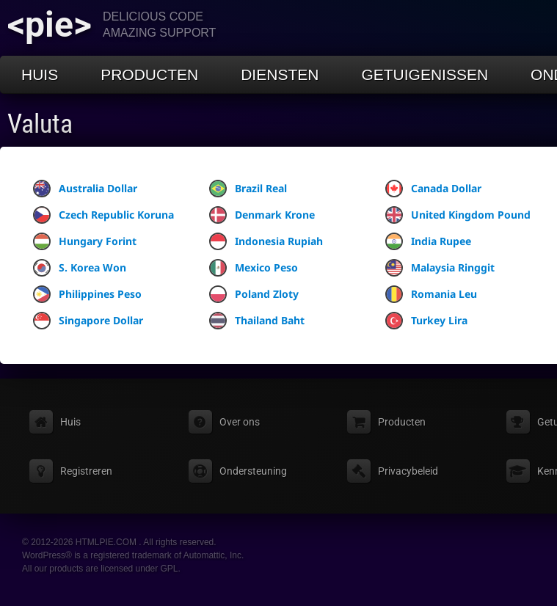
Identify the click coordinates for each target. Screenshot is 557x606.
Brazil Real (248, 188)
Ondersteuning (253, 471)
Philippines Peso (87, 294)
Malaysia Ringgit (440, 268)
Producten (149, 74)
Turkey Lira (426, 320)
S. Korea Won (79, 268)
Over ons (239, 422)
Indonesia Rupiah (266, 241)
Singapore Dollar (88, 320)
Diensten (279, 74)
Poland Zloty (254, 294)
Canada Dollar (433, 188)
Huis (39, 74)
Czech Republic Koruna (103, 215)
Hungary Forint (84, 241)
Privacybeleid (408, 471)
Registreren (86, 471)
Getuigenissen (424, 74)
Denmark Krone (262, 215)
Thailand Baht (257, 320)
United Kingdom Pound (458, 215)
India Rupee (428, 241)
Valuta (40, 124)
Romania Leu (431, 294)
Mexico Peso (253, 268)
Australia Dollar (85, 188)
